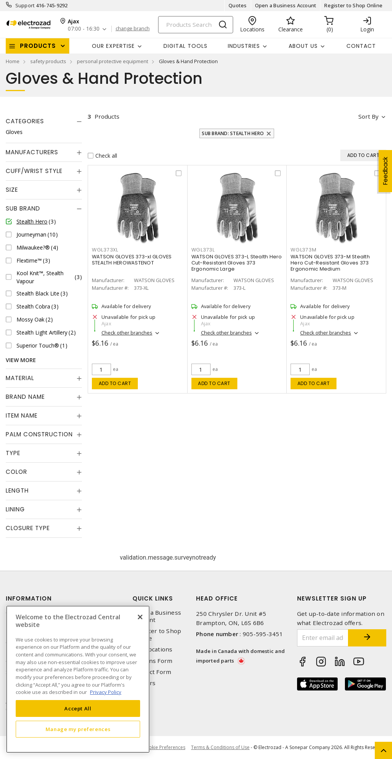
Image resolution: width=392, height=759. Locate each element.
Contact (361, 46)
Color (16, 472)
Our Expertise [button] (113, 46)
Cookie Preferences (164, 747)
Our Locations (152, 649)
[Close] (140, 617)
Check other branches (126, 332)
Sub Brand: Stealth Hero (233, 133)
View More (21, 360)
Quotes (238, 5)
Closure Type (28, 528)
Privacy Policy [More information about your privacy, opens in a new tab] (105, 692)
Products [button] (38, 46)
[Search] (195, 24)
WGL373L (203, 249)
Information (29, 598)
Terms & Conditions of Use (220, 747)
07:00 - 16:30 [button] (84, 29)
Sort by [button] (368, 116)
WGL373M (303, 249)
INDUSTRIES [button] (244, 46)
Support (25, 5)
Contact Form (151, 672)
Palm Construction (39, 434)
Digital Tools (185, 46)
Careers (143, 683)
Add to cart (115, 383)
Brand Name (25, 397)
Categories (25, 121)
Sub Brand (23, 208)
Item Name (22, 415)
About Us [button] (303, 46)
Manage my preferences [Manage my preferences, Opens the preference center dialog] (78, 729)
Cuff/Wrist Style (34, 171)
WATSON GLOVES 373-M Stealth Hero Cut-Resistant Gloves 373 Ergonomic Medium (330, 262)
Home (13, 61)
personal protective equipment (112, 61)
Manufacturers (32, 152)
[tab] (44, 121)
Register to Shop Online (353, 5)
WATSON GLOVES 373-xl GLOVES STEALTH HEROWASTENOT (132, 259)
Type (13, 453)
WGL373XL (105, 249)
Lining (15, 509)
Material (20, 378)
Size (12, 190)
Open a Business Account (286, 5)
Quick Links (152, 598)
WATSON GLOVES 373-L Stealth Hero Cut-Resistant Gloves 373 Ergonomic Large (236, 262)
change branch (133, 29)
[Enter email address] (323, 637)
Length (17, 490)
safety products (48, 61)
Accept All (77, 708)
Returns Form (152, 660)
